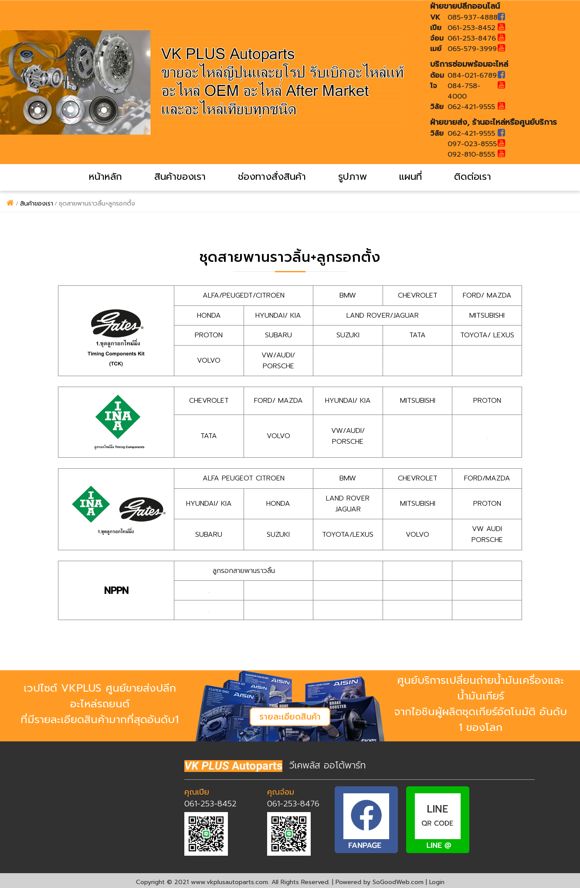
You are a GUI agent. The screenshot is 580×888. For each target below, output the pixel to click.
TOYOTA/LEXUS (348, 532)
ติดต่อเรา (472, 176)
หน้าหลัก (105, 176)
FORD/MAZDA (487, 477)
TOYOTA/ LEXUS (487, 334)
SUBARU (278, 334)
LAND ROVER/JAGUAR (382, 315)
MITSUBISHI (487, 315)
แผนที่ (410, 176)
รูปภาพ (352, 176)
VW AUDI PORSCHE (487, 531)
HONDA (209, 315)
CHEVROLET (417, 295)
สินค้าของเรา (180, 176)
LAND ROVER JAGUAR (348, 501)
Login (436, 879)
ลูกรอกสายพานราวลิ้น (244, 567)
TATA (417, 334)
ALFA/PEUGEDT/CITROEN (244, 295)
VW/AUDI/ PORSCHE (278, 359)
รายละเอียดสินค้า (290, 713)
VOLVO (208, 359)
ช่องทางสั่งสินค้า (272, 176)
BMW (347, 295)
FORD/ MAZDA (487, 295)
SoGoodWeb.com (398, 879)
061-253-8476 (293, 800)
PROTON (209, 334)
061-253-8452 (210, 800)
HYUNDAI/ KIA (278, 315)
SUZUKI (348, 334)
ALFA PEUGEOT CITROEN (244, 477)
